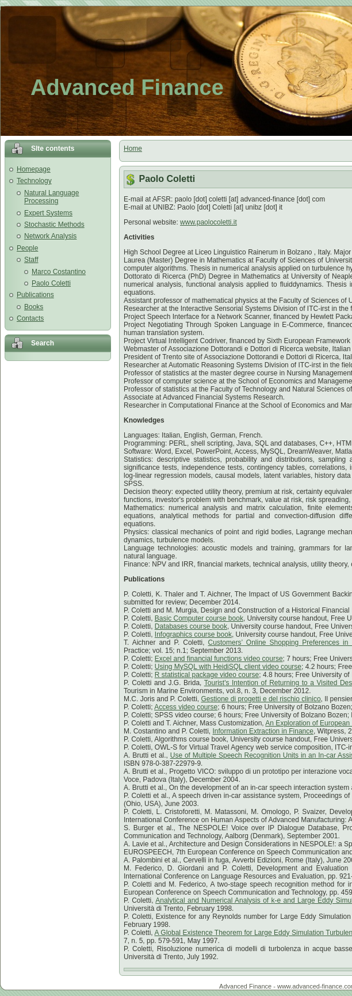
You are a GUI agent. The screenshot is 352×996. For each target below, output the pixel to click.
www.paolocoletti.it (208, 222)
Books (33, 307)
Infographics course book (193, 634)
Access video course (185, 707)
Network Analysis (50, 236)
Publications (35, 295)
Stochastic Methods (54, 225)
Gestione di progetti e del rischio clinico (261, 699)
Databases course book (191, 626)
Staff (31, 260)
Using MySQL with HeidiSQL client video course (228, 667)
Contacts (30, 318)
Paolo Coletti (51, 283)
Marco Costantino (59, 272)
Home (133, 149)
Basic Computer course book (199, 618)
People (27, 248)
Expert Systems (48, 213)
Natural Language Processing (51, 197)
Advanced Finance (127, 87)
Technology (34, 181)
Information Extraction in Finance (263, 731)
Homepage (34, 169)
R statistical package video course (207, 675)
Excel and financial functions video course (219, 659)
